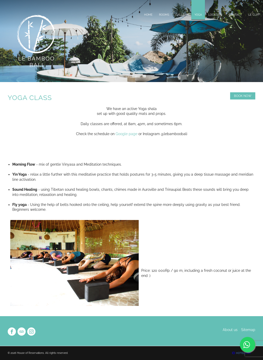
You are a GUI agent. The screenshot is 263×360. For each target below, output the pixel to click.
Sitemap (248, 330)
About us (230, 330)
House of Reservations (30, 353)
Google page (127, 134)
